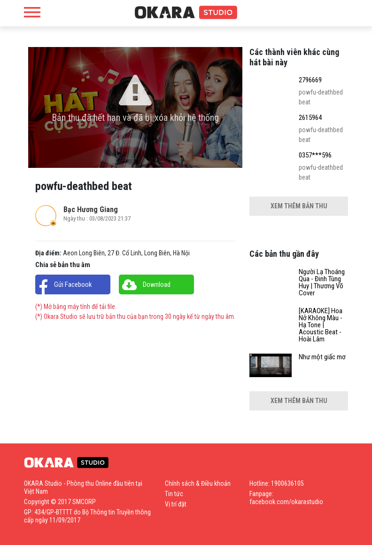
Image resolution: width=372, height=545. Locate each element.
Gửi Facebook (73, 284)
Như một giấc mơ (322, 357)
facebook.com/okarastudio (286, 502)
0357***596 (315, 155)
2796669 (310, 80)
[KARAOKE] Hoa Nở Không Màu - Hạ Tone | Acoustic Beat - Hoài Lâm (320, 325)
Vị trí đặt (175, 504)
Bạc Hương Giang (90, 209)
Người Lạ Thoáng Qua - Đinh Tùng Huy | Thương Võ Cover (322, 283)
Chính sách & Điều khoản (198, 483)
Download (156, 284)
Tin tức (174, 494)
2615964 (310, 117)
